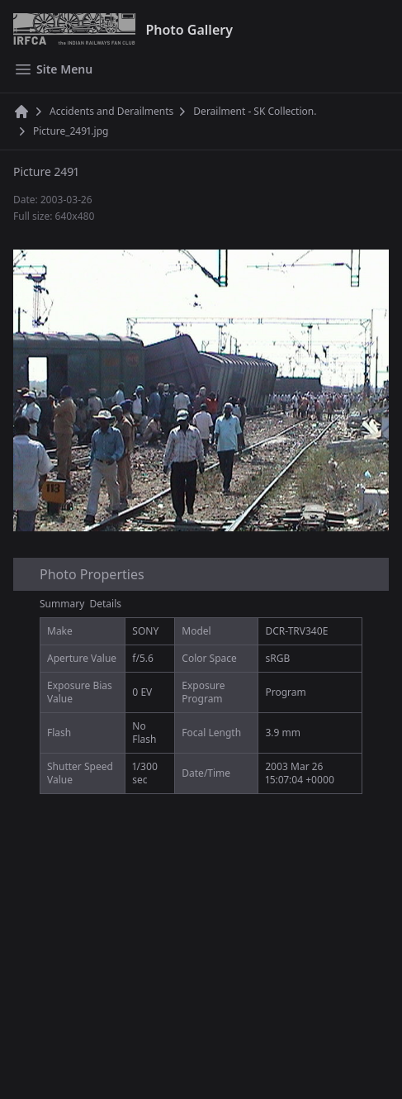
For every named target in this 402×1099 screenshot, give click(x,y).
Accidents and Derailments (111, 111)
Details (106, 604)
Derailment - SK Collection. (254, 111)
